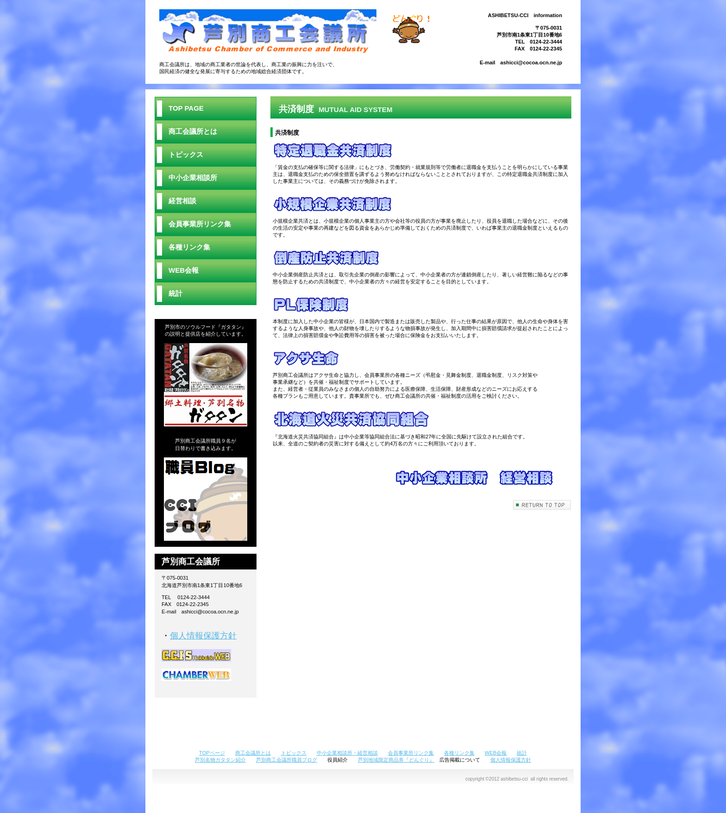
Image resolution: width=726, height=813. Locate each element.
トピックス (294, 753)
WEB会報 (496, 753)
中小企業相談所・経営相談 (347, 753)
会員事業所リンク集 (411, 753)
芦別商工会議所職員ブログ (286, 760)
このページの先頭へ (542, 505)
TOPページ (212, 753)
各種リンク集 (459, 753)
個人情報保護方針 (203, 635)
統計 (522, 753)
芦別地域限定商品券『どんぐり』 (396, 760)
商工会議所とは (253, 753)
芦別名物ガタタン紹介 (220, 760)
